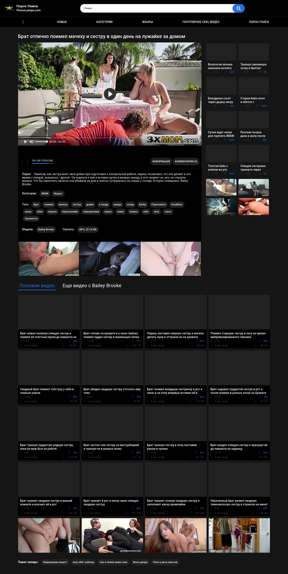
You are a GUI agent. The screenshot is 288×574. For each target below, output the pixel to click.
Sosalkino (176, 204)
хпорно (133, 211)
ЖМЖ (44, 193)
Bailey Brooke (46, 229)
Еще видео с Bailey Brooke (92, 285)
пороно (52, 211)
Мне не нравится (27, 162)
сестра (77, 204)
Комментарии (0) (186, 161)
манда (117, 204)
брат (36, 204)
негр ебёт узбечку (83, 562)
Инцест (58, 193)
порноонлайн (70, 211)
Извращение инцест (55, 562)
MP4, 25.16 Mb (87, 229)
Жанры (147, 22)
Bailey (142, 204)
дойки (90, 204)
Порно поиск (259, 22)
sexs (156, 211)
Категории (104, 22)
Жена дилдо (140, 562)
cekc (146, 211)
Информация (161, 161)
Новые (62, 22)
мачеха (63, 204)
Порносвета (159, 204)
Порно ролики (23, 22)
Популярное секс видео (201, 22)
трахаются (31, 218)
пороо (108, 211)
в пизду (103, 204)
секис (120, 211)
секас (28, 211)
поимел (49, 204)
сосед (130, 204)
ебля (40, 211)
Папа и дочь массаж (165, 562)
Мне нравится (22, 162)
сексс (168, 211)
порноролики (91, 211)
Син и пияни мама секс (114, 562)
